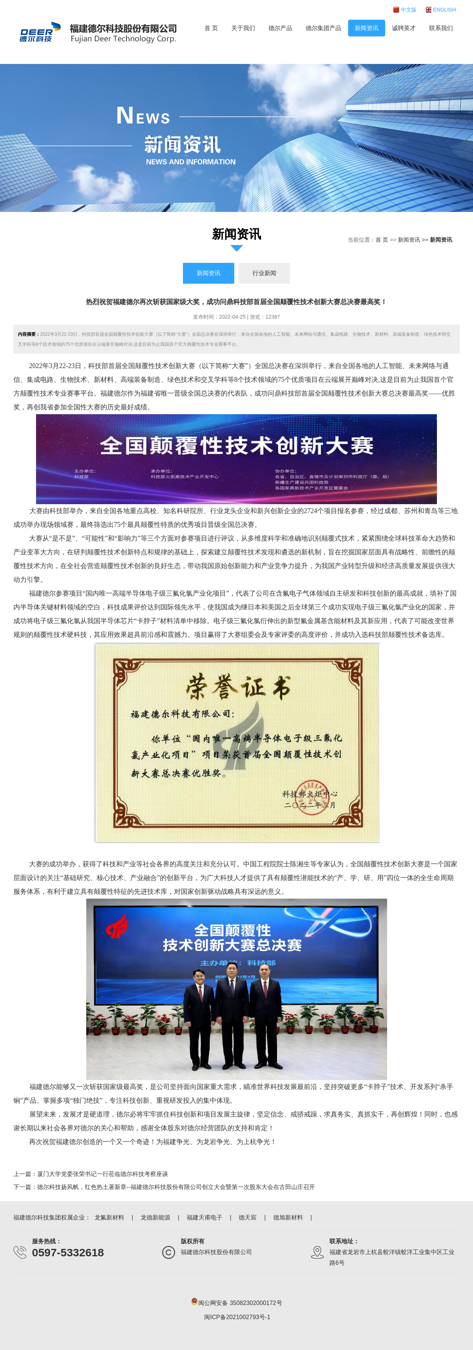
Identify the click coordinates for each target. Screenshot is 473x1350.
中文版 (408, 10)
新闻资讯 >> (414, 239)
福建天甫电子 (204, 1217)
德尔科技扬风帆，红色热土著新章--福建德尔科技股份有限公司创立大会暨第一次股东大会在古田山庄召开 (176, 1187)
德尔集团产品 (323, 28)
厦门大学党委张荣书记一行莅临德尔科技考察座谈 (102, 1174)
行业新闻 (264, 273)
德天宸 (248, 1217)
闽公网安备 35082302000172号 (236, 1301)
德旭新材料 (288, 1217)
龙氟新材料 (109, 1217)
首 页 (211, 28)
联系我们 (441, 28)
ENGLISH (444, 10)
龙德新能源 (155, 1217)
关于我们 (243, 28)
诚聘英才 (404, 28)
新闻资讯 (367, 28)
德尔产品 (280, 28)
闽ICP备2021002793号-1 (237, 1317)
